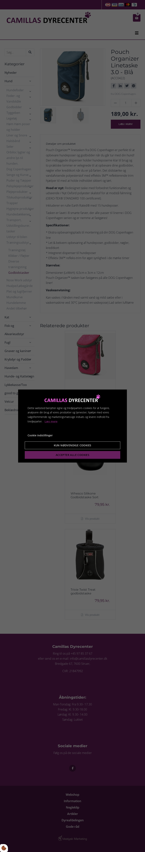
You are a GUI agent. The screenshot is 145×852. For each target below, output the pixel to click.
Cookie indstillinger (40, 435)
